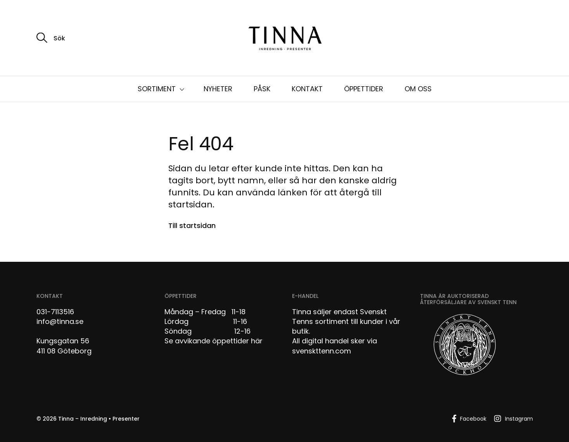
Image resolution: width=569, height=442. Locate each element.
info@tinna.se (59, 321)
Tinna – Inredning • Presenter (99, 419)
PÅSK (262, 89)
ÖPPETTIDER (363, 89)
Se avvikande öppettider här (213, 341)
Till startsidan (192, 225)
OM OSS (418, 89)
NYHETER (218, 89)
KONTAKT (307, 89)
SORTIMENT (157, 89)
